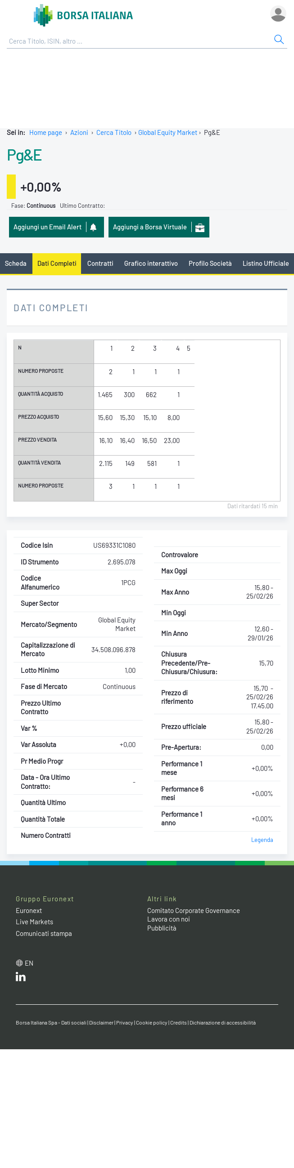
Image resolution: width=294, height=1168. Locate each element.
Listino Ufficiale (266, 263)
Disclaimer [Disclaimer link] (101, 1022)
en (29, 963)
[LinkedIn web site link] (21, 979)
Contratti (100, 263)
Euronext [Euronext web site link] (29, 910)
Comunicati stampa (44, 933)
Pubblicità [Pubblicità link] (161, 928)
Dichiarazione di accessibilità (223, 1022)
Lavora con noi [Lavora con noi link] (168, 919)
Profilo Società (210, 263)
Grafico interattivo (151, 263)
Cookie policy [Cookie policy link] (151, 1022)
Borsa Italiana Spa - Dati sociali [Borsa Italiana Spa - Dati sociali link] (51, 1022)
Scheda (16, 263)
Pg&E (24, 154)
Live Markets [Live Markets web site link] (34, 921)
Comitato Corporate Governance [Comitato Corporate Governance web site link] (193, 910)
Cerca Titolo (113, 132)
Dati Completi (57, 263)
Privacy (124, 1022)
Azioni (79, 132)
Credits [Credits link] (178, 1022)
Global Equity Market (167, 132)
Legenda (262, 839)
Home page (45, 132)
